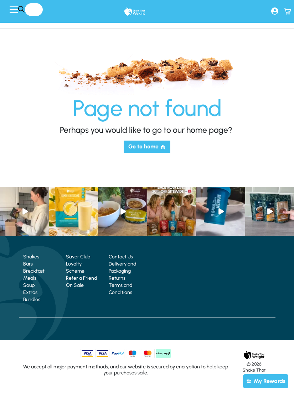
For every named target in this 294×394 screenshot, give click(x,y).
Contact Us (121, 257)
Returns (117, 278)
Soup (29, 285)
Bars (28, 264)
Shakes (31, 257)
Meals (29, 278)
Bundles (31, 299)
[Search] (21, 9)
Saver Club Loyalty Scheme (78, 264)
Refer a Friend (81, 278)
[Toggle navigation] (14, 9)
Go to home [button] (147, 146)
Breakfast (34, 271)
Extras (30, 292)
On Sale (75, 285)
